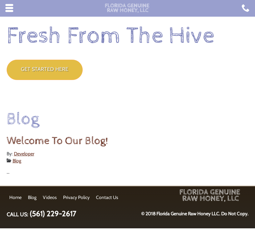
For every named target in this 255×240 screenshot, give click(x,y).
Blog (17, 161)
